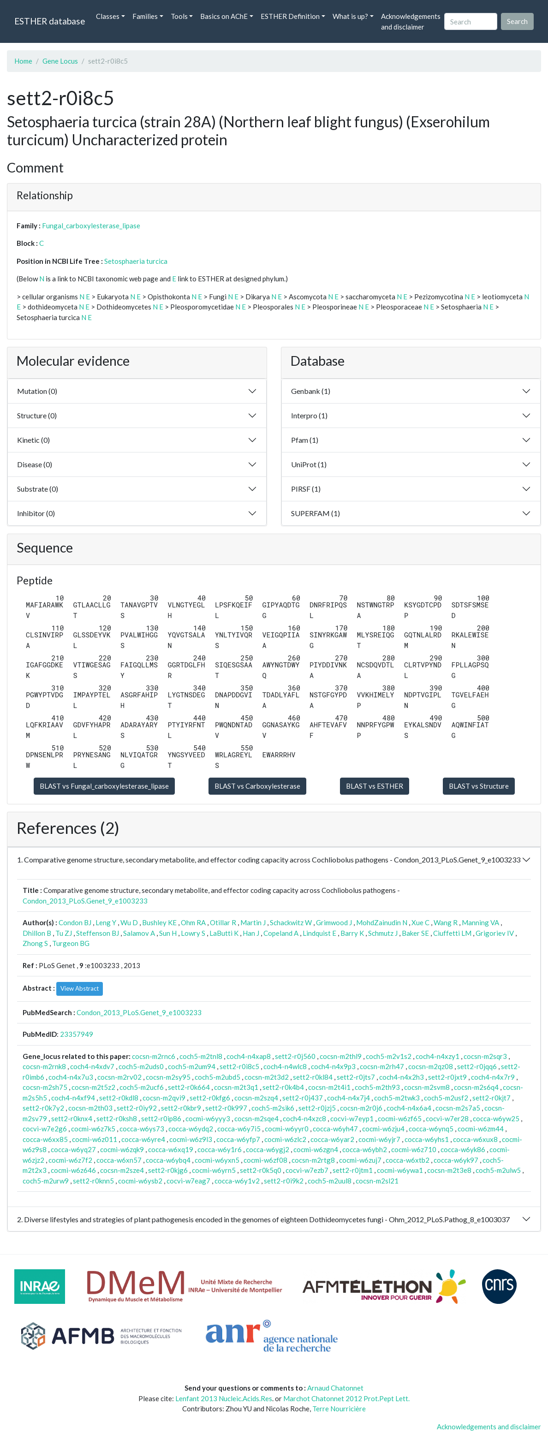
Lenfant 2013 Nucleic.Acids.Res (223, 1398)
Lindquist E (319, 933)
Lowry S (193, 933)
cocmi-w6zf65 (400, 1118)
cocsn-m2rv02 (119, 1077)
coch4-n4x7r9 (493, 1077)
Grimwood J (334, 922)
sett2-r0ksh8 (116, 1118)
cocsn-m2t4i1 (329, 1087)
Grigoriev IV (495, 933)
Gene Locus (60, 61)
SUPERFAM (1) (315, 513)
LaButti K (223, 933)
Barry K (352, 933)
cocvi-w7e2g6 (45, 1128)
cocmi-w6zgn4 (315, 1149)
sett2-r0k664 (189, 1087)
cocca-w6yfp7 (238, 1139)
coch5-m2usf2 (446, 1098)
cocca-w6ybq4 (168, 1160)
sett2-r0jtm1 (353, 1170)
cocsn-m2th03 (90, 1108)
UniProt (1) (309, 464)
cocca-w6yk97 (456, 1160)
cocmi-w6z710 (413, 1149)
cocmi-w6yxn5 (217, 1160)
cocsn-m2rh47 (382, 1066)
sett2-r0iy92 (137, 1108)
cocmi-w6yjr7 (379, 1139)
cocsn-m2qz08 (430, 1066)
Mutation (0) (37, 391)
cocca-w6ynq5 (431, 1128)
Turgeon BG (70, 943)
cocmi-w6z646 (73, 1170)
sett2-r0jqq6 (477, 1066)
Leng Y (105, 922)
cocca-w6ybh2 (364, 1149)
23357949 (76, 1034)
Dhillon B (37, 933)
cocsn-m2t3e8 (449, 1170)
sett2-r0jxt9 (447, 1077)
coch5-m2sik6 (272, 1108)
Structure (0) (37, 415)
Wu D (129, 922)
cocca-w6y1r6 (219, 1149)
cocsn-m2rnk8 (44, 1066)
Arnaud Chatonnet (335, 1388)
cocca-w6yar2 (332, 1139)
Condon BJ (75, 922)
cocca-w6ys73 (141, 1128)
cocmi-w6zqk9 (122, 1149)
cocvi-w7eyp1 (352, 1118)
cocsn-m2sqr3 (485, 1056)
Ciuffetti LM (452, 933)
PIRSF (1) (306, 488)
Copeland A (280, 933)
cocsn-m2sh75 (45, 1087)
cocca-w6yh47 (335, 1128)
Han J (251, 933)
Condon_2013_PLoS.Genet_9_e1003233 (85, 901)
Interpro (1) (309, 415)
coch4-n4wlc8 (285, 1066)
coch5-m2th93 (377, 1087)
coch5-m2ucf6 (141, 1087)
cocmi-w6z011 (94, 1139)
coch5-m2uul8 (329, 1181)
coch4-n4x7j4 (348, 1098)
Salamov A (139, 933)
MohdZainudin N (381, 922)
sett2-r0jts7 (356, 1077)
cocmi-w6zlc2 (285, 1139)
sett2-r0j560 (295, 1056)
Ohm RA (193, 922)
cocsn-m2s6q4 (476, 1087)
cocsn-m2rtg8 (313, 1160)
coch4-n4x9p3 (333, 1066)
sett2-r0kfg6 (210, 1098)
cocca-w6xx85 (45, 1139)
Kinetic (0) (33, 439)
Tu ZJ (63, 933)
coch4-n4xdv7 (92, 1066)
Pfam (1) (304, 439)
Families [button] (145, 16)
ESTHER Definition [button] (290, 16)
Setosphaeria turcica (135, 261)
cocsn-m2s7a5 (457, 1108)
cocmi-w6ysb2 (140, 1181)
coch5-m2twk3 (397, 1098)
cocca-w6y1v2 (237, 1181)
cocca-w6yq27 (73, 1149)
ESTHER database (49, 21)
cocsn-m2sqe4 (256, 1118)
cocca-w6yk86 (463, 1149)
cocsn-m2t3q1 (236, 1087)
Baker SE (415, 933)
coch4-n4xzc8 (304, 1118)
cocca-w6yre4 (143, 1139)
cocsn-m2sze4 (122, 1170)
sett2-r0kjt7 (491, 1098)
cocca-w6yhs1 (427, 1139)
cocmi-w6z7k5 (93, 1128)
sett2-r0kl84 (313, 1077)
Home (23, 61)
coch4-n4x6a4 (409, 1108)
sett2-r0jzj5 (317, 1108)
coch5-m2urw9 (46, 1181)
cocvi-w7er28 (447, 1118)
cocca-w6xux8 (475, 1139)
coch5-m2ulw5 (498, 1170)
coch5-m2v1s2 (388, 1056)
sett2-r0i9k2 (284, 1181)
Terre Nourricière (339, 1408)
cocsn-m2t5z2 (93, 1087)
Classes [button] (107, 16)
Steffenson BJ (97, 933)
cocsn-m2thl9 (341, 1056)
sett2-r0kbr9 (181, 1108)
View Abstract (79, 988)
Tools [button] (179, 16)
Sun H (168, 933)
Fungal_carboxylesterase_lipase (91, 225)
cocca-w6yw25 (496, 1118)
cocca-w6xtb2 (407, 1160)
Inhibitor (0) (36, 513)
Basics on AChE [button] (224, 16)
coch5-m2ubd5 (217, 1077)
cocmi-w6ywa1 (400, 1170)
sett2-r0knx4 (71, 1118)
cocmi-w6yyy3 (207, 1118)
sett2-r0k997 (226, 1108)
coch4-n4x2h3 (401, 1077)
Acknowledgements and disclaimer (411, 21)
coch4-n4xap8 (248, 1056)
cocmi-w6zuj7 (360, 1160)
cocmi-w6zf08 (265, 1160)
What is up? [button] (350, 16)
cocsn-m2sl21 (377, 1181)
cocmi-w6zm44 (481, 1128)
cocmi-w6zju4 (383, 1128)
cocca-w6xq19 (170, 1149)
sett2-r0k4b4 (283, 1087)
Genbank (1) (310, 391)
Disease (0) (34, 464)
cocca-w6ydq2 (190, 1128)
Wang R (446, 922)
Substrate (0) (37, 488)
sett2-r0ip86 (161, 1118)
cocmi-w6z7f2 (70, 1160)
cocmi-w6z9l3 (190, 1139)
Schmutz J (383, 933)
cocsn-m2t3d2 (266, 1077)
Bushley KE (159, 922)
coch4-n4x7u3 (70, 1077)
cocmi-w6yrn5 (214, 1170)
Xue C (420, 922)
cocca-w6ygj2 (267, 1149)
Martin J (253, 922)
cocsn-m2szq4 (256, 1098)
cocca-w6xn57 (119, 1160)
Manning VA (480, 922)
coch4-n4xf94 (73, 1098)
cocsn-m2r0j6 (361, 1108)
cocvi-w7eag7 (188, 1181)
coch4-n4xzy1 (437, 1056)
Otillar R (223, 922)
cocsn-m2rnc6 (153, 1056)
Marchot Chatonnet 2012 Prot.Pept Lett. (346, 1398)
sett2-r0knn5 (93, 1181)
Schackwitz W (291, 922)
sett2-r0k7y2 (43, 1108)
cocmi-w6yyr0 (287, 1128)
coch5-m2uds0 (141, 1066)
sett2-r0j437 (302, 1098)
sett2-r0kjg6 (168, 1170)
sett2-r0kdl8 (118, 1098)
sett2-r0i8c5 (239, 1066)
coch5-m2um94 (191, 1066)
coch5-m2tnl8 (200, 1056)
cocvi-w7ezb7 (307, 1170)
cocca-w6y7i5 (239, 1128)
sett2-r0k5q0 (260, 1170)
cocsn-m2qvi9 (164, 1098)
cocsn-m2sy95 (168, 1077)
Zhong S (35, 943)
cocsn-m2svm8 (427, 1087)
